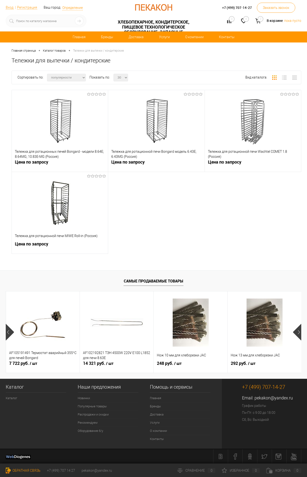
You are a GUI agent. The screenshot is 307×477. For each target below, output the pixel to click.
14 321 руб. (98, 363)
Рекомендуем (88, 422)
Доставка (136, 37)
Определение (72, 8)
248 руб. (169, 363)
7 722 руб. (23, 363)
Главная (79, 37)
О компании (194, 37)
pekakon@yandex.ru (273, 397)
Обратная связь (23, 470)
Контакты (227, 37)
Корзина (283, 470)
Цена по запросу (31, 162)
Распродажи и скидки (93, 414)
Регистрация (27, 7)
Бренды (107, 37)
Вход (9, 7)
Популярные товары (92, 406)
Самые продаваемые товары (153, 281)
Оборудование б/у (90, 431)
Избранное (241, 470)
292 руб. (243, 363)
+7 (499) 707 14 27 (61, 470)
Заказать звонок (276, 8)
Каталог (11, 398)
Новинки (84, 398)
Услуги (164, 37)
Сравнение (196, 470)
